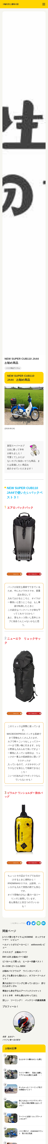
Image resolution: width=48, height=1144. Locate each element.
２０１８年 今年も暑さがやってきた (19, 995)
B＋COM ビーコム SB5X (13, 966)
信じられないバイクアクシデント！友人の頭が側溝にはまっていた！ (30, 1103)
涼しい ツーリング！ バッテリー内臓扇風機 (23, 1000)
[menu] (44, 4)
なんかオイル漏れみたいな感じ (30, 1059)
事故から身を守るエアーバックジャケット (21, 991)
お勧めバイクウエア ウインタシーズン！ (21, 971)
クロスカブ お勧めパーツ (14, 952)
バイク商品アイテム (13, 368)
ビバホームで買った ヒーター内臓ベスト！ (22, 961)
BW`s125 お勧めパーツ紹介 (15, 957)
